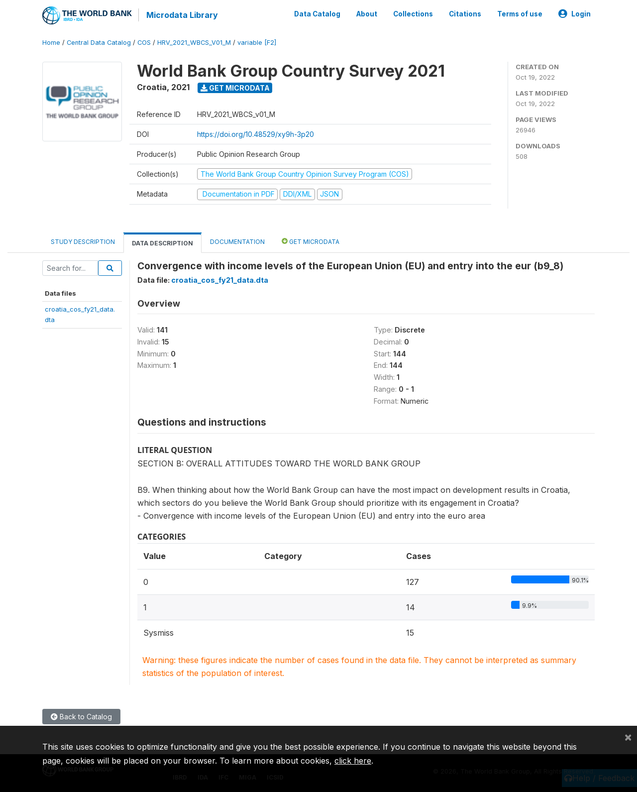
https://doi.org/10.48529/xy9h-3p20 (255, 133)
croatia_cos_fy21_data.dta (219, 279)
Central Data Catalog (99, 42)
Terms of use (519, 14)
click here (352, 761)
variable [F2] (256, 42)
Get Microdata (235, 87)
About (366, 14)
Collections (413, 14)
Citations (465, 14)
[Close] (628, 737)
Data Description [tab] (162, 242)
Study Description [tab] (83, 241)
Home (51, 42)
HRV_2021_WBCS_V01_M (194, 42)
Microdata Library (181, 15)
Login (574, 14)
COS (144, 42)
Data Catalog (317, 14)
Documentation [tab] (237, 241)
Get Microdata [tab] (310, 240)
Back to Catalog (81, 716)
